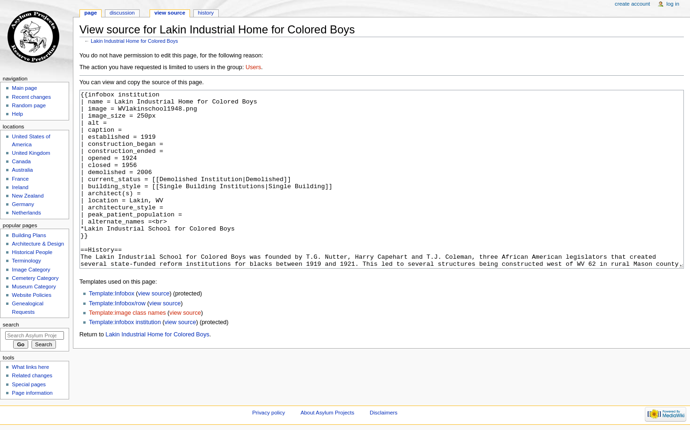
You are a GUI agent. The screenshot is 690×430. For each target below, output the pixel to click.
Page (90, 13)
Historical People (32, 252)
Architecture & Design (38, 244)
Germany (23, 204)
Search (11, 324)
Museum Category (34, 286)
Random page (29, 105)
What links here (30, 367)
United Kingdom (31, 153)
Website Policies (31, 295)
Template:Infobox (112, 329)
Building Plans (29, 235)
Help (17, 114)
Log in (672, 4)
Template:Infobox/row (117, 338)
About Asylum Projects (327, 412)
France (20, 179)
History (206, 13)
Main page (24, 88)
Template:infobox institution (125, 357)
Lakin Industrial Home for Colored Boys (134, 41)
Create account (632, 4)
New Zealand (27, 196)
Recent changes (31, 97)
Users (253, 67)
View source (169, 13)
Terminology (26, 260)
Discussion (122, 13)
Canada (21, 161)
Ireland (20, 187)
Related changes (32, 375)
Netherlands (26, 212)
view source (153, 329)
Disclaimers (383, 412)
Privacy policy (268, 412)
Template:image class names (127, 348)
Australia (22, 170)
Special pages (29, 384)
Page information (32, 393)
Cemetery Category (35, 278)
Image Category (31, 269)
